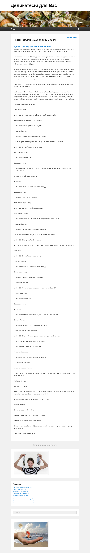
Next (75, 37)
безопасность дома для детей (40, 47)
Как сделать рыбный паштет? (21, 493)
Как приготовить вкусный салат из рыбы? (24, 501)
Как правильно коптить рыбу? (21, 495)
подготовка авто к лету (21, 47)
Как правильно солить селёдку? (21, 497)
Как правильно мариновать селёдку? (23, 499)
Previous (68, 37)
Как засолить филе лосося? (20, 489)
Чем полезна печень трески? (21, 491)
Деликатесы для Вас (34, 5)
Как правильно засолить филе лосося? (23, 503)
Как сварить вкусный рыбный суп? (22, 487)
